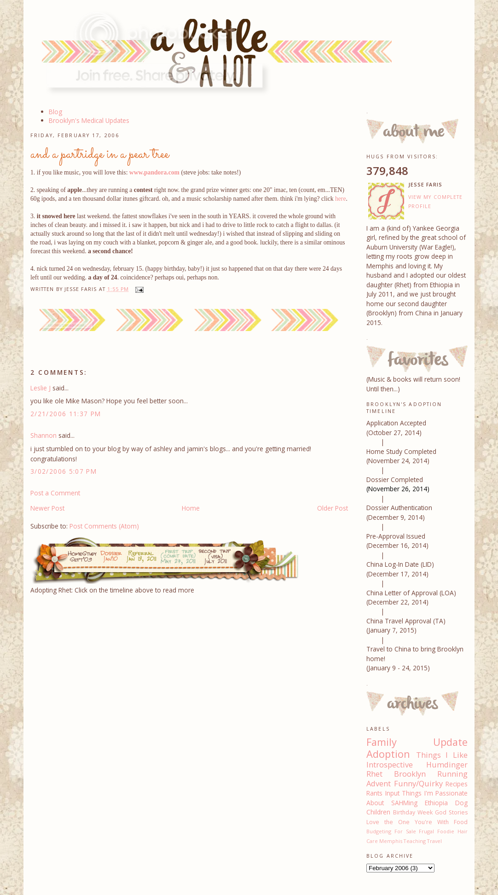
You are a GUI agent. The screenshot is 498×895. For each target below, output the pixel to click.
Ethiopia (436, 802)
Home (191, 508)
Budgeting (378, 831)
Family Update (417, 742)
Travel (434, 840)
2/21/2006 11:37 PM (65, 413)
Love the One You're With (407, 822)
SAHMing (404, 802)
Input (392, 793)
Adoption (388, 754)
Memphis (390, 840)
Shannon (43, 435)
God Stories (451, 812)
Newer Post (47, 508)
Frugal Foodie (436, 831)
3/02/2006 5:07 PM (63, 471)
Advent (378, 784)
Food (461, 822)
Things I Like (442, 755)
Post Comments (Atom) (104, 526)
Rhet (374, 774)
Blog (55, 111)
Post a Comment (55, 492)
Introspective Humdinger (417, 765)
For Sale (405, 831)
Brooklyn (410, 774)
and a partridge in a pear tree (99, 154)
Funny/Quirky (418, 784)
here (340, 198)
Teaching (415, 840)
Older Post (332, 508)
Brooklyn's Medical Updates (89, 120)
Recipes (457, 783)
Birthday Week (413, 812)
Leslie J (40, 388)
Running (452, 774)
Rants (374, 793)
